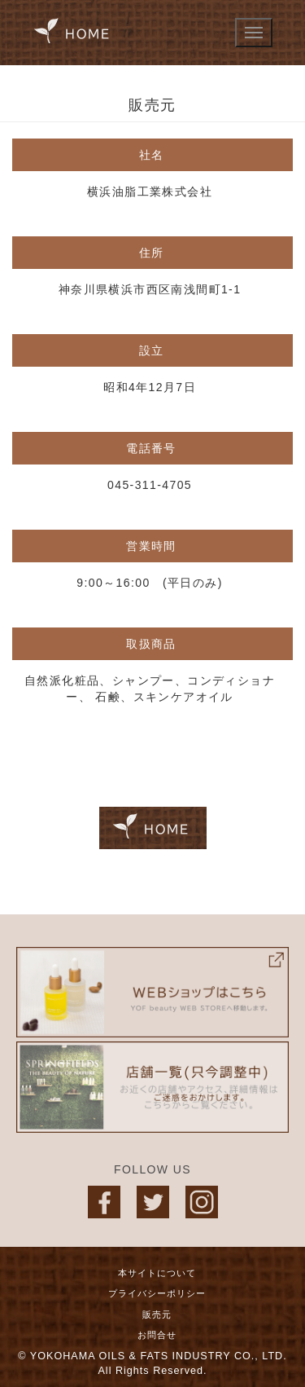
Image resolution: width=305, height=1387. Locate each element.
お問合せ (156, 1335)
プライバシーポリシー (157, 1293)
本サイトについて (157, 1273)
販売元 (157, 1314)
